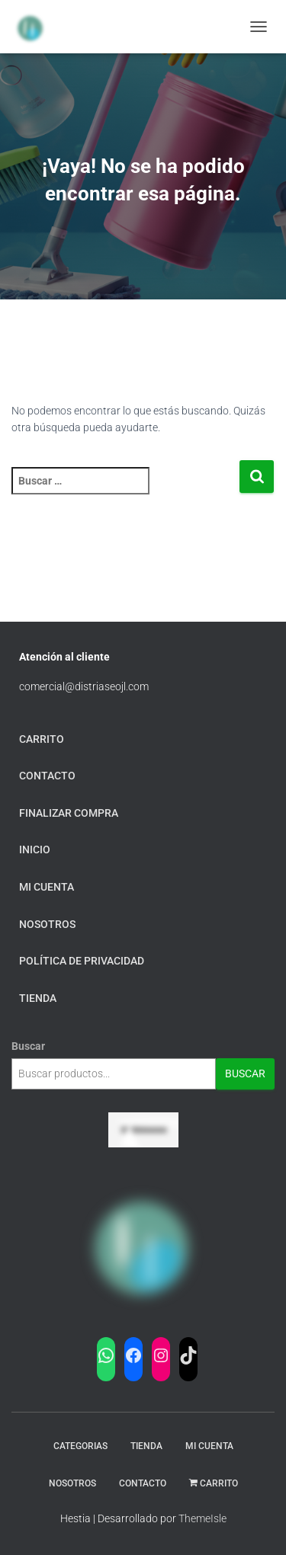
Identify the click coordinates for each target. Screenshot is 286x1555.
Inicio (34, 849)
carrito (41, 739)
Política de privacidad (81, 961)
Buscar (28, 1046)
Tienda (146, 1446)
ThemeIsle (202, 1518)
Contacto (47, 776)
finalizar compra (68, 813)
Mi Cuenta (209, 1446)
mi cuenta (46, 887)
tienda (37, 998)
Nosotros (47, 924)
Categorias (80, 1446)
